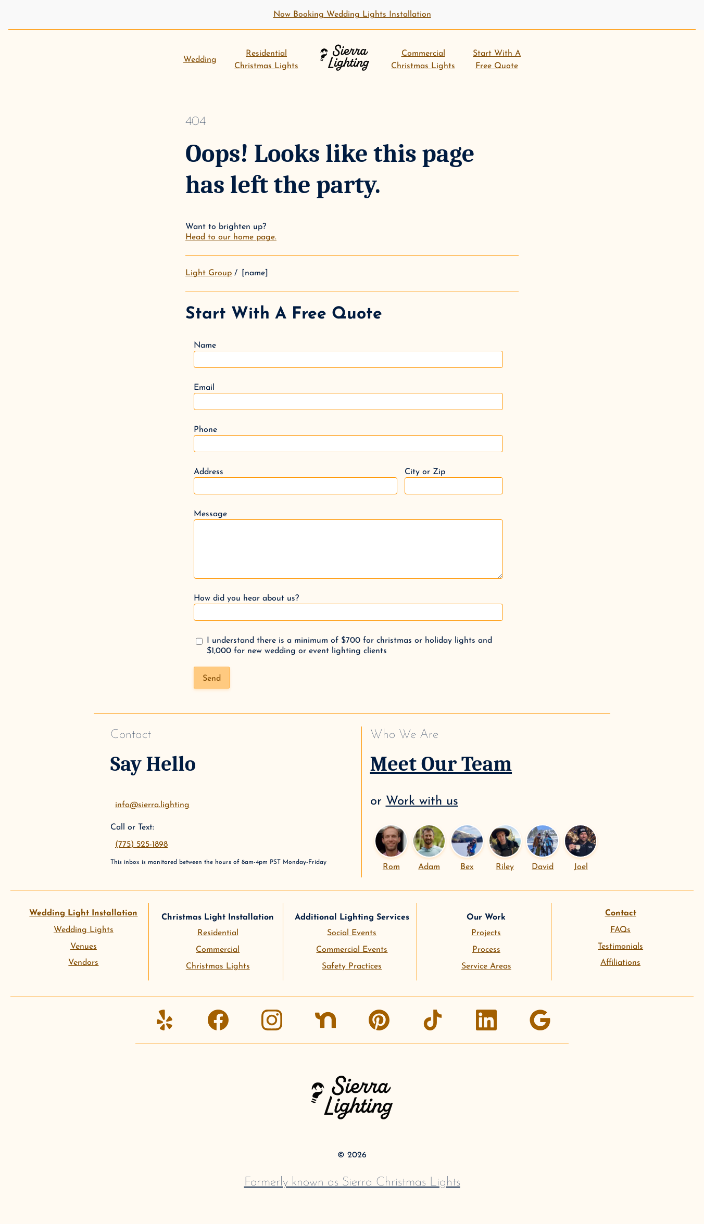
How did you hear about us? (348, 607)
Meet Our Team (441, 764)
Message (348, 544)
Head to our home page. (230, 237)
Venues (83, 946)
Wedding (200, 60)
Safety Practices (352, 966)
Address (295, 481)
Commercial (218, 950)
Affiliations (620, 963)
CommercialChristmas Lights (423, 59)
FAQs (620, 930)
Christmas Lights (218, 966)
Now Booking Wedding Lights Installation (352, 14)
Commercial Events (351, 950)
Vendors (83, 963)
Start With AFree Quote (497, 59)
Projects (486, 933)
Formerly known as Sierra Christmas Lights (352, 1182)
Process (486, 950)
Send (212, 678)
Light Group (208, 273)
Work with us (422, 801)
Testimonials (620, 946)
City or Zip (454, 481)
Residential (217, 933)
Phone (348, 439)
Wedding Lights (84, 930)
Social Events (351, 933)
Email (348, 397)
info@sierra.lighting (152, 805)
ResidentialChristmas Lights (266, 59)
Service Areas (486, 966)
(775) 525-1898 (141, 844)
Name (348, 354)
